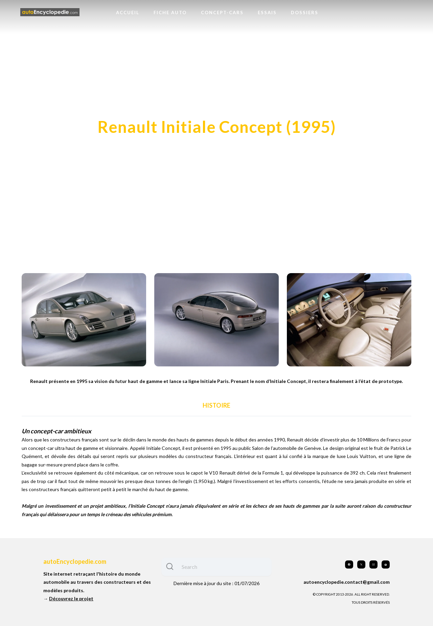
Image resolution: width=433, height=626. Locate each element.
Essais (267, 12)
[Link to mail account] (386, 564)
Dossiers (304, 12)
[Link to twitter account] (361, 564)
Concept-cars (222, 12)
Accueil (127, 12)
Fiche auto (170, 12)
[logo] (49, 12)
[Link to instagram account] (373, 564)
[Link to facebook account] (349, 564)
